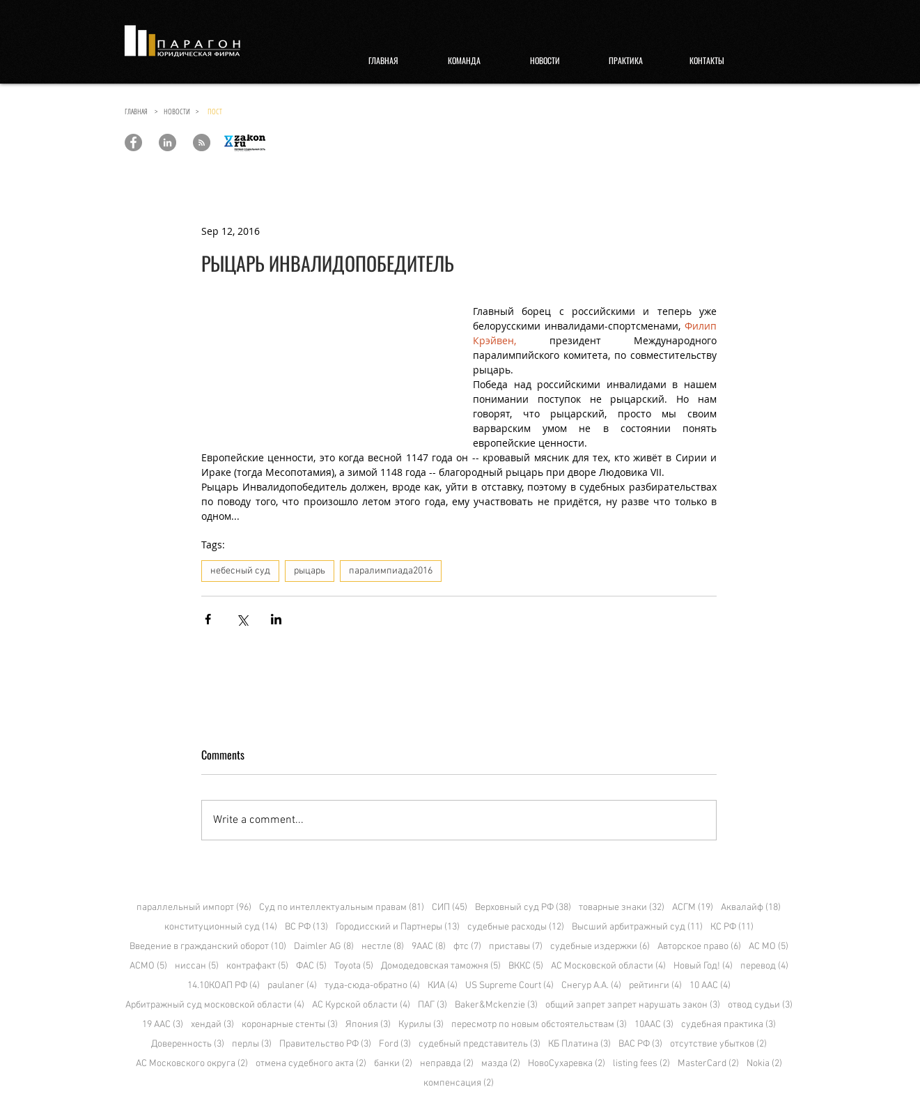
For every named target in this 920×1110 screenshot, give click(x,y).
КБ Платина (579, 1044)
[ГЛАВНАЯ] (383, 60)
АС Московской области (608, 966)
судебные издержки (600, 947)
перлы (252, 1044)
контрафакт (257, 966)
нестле (382, 947)
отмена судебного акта (311, 1064)
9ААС (429, 947)
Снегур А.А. (591, 986)
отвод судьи (760, 1005)
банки (393, 1064)
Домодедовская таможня (441, 966)
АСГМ (692, 908)
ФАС (311, 966)
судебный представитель (479, 1044)
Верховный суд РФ (523, 908)
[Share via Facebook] (208, 619)
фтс (467, 947)
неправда (447, 1064)
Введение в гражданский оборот (208, 947)
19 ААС (162, 1025)
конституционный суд (220, 927)
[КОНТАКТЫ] (706, 60)
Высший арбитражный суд (637, 927)
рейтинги (655, 986)
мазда (500, 1064)
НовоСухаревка (566, 1064)
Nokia (764, 1064)
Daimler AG (324, 947)
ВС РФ (306, 927)
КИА (443, 986)
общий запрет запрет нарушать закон (632, 1005)
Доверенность (187, 1044)
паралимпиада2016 (390, 571)
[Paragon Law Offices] (133, 142)
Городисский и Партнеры (398, 927)
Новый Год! (703, 966)
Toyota (353, 966)
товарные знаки (621, 908)
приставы (516, 947)
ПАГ (432, 1005)
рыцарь (309, 571)
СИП (449, 908)
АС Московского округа (192, 1064)
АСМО (148, 966)
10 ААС (710, 986)
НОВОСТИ (180, 111)
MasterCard (708, 1064)
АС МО (768, 947)
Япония (368, 1025)
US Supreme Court (509, 986)
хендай (212, 1025)
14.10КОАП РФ (223, 986)
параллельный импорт (194, 908)
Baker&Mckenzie (496, 1005)
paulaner (292, 986)
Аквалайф (751, 908)
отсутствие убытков (718, 1044)
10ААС (653, 1025)
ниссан (197, 966)
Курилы (421, 1025)
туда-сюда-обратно (372, 986)
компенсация (458, 1083)
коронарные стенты (290, 1025)
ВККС (525, 966)
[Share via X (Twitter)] (242, 619)
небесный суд (240, 571)
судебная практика (728, 1025)
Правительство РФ (325, 1044)
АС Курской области (361, 1005)
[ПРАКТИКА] (626, 60)
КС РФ (732, 927)
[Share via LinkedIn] (276, 619)
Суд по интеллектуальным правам (341, 908)
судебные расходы (515, 927)
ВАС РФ (640, 1044)
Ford (395, 1044)
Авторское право (699, 947)
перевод (764, 966)
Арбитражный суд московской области (214, 1005)
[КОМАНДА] (464, 60)
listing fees (641, 1064)
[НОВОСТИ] (545, 60)
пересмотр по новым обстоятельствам (539, 1025)
